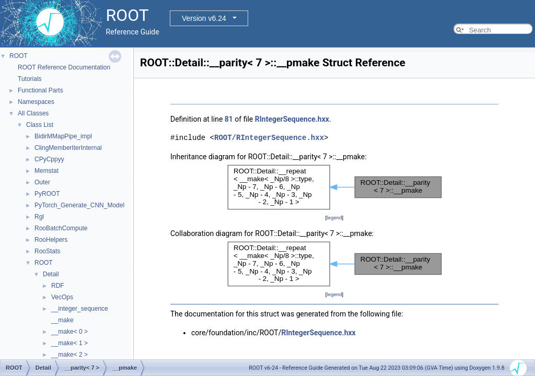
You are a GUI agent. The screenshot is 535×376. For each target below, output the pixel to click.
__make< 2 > (69, 354)
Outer (42, 182)
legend (334, 217)
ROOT (18, 56)
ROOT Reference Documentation (64, 67)
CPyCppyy (49, 159)
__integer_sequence (79, 308)
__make (62, 320)
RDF (57, 285)
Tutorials (30, 79)
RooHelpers (50, 239)
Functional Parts (40, 90)
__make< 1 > (69, 343)
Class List (39, 124)
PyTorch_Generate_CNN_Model (79, 205)
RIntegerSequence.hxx (292, 119)
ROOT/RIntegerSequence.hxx (269, 138)
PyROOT (47, 193)
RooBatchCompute (60, 228)
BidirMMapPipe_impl (63, 136)
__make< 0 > (69, 331)
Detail (51, 274)
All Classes (33, 113)
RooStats (47, 251)
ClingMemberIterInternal (68, 147)
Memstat (46, 170)
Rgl (39, 216)
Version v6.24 (204, 18)
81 (229, 119)
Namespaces (36, 101)
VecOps (62, 297)
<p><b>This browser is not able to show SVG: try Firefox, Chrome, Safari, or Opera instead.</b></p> (334, 187)
